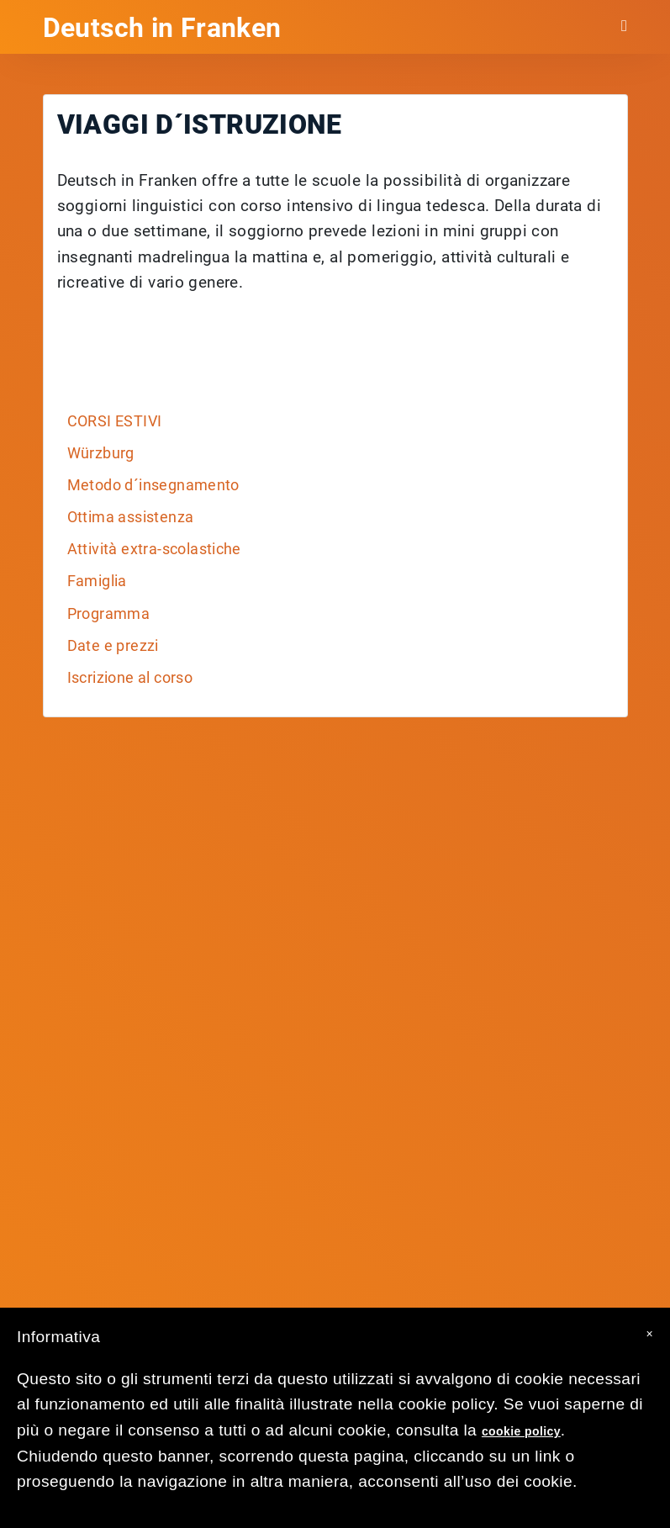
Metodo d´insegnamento (153, 485)
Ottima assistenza (130, 517)
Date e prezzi (113, 645)
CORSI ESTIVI (114, 421)
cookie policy (521, 1431)
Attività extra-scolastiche (154, 549)
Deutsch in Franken (162, 28)
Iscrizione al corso (130, 677)
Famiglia (97, 581)
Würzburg (101, 453)
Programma (108, 613)
